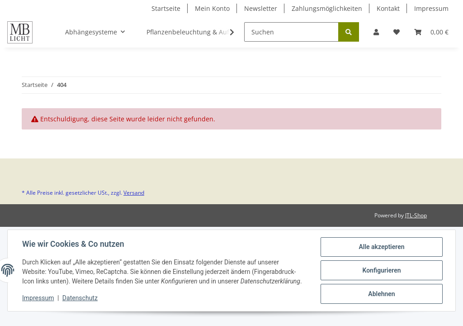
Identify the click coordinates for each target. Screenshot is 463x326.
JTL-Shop (416, 215)
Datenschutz (80, 298)
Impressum (431, 8)
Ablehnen (381, 293)
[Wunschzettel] (396, 32)
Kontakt (388, 8)
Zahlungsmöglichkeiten (327, 8)
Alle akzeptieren (381, 246)
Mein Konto (212, 8)
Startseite (165, 8)
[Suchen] (291, 32)
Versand (133, 193)
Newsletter (260, 8)
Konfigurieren (381, 270)
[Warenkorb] (431, 32)
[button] (376, 32)
